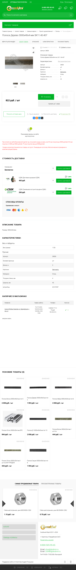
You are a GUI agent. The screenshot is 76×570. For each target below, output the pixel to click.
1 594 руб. (38, 467)
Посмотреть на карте (46, 540)
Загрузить (63, 72)
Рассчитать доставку (49, 114)
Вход (61, 2)
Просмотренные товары (51, 484)
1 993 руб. (38, 404)
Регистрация (69, 2)
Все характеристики (64, 61)
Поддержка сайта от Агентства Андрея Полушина (17, 562)
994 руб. (13, 435)
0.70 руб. (45, 514)
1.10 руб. (9, 514)
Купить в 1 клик (54, 104)
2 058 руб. (13, 404)
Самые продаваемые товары (27, 484)
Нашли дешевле (33, 114)
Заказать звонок (47, 9)
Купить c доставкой (64, 168)
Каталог (5, 2)
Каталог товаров (38, 25)
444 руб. (63, 435)
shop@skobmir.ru (52, 549)
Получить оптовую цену (14, 114)
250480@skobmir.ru (53, 551)
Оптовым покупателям (18, 2)
